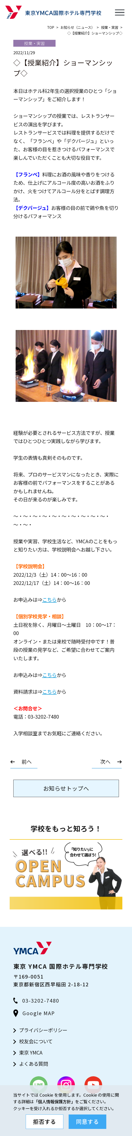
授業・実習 (109, 27)
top (50, 27)
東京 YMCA (30, 1052)
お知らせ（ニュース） (77, 27)
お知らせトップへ (66, 788)
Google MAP (34, 1013)
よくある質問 (33, 1063)
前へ (27, 761)
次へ (105, 761)
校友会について (36, 1041)
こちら (49, 599)
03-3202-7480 (36, 1000)
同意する (87, 1121)
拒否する (44, 1121)
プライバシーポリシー (43, 1029)
